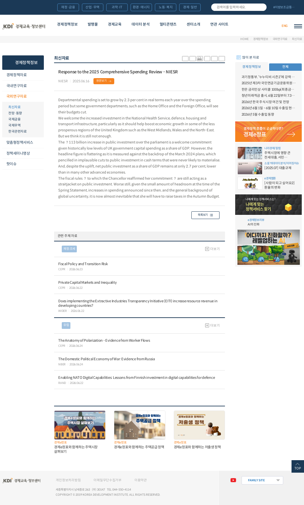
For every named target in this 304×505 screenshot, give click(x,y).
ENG (285, 26)
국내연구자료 (16, 86)
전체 (285, 67)
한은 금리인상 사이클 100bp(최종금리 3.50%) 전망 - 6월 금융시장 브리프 (269, 89)
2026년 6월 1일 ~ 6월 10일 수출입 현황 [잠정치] (269, 108)
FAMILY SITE (256, 480)
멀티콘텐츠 (168, 24)
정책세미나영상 (18, 153)
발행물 (93, 24)
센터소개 (193, 24)
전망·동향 (15, 113)
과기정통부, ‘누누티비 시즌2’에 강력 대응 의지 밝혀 (269, 77)
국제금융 (14, 119)
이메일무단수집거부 (107, 480)
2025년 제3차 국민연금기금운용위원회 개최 (269, 83)
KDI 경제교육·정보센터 (23, 26)
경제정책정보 (67, 24)
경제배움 (251, 26)
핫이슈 (11, 164)
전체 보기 (286, 8)
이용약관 (140, 480)
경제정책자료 (16, 75)
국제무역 (14, 125)
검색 (261, 7)
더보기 (215, 249)
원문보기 (101, 81)
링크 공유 (207, 58)
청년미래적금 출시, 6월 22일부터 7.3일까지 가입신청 (269, 96)
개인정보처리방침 (68, 480)
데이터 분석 (140, 24)
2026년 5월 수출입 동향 (258, 114)
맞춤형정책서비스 (19, 142)
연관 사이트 (219, 24)
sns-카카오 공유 (185, 58)
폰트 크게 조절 (214, 58)
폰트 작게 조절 (222, 58)
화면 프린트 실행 (200, 58)
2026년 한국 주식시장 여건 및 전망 (265, 102)
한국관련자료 (17, 131)
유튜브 (233, 480)
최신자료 (297, 39)
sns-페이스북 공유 (192, 58)
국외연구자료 (280, 39)
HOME (244, 39)
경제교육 (115, 24)
